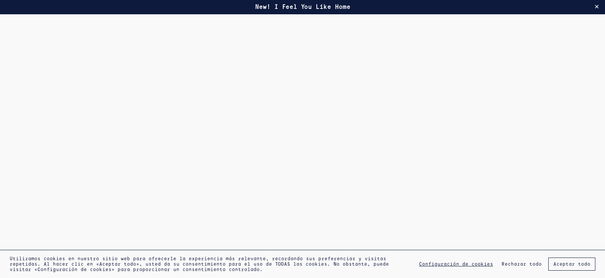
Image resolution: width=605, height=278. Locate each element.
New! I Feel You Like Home (302, 6)
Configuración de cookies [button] (456, 264)
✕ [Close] (596, 7)
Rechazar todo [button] (522, 264)
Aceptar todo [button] (571, 264)
